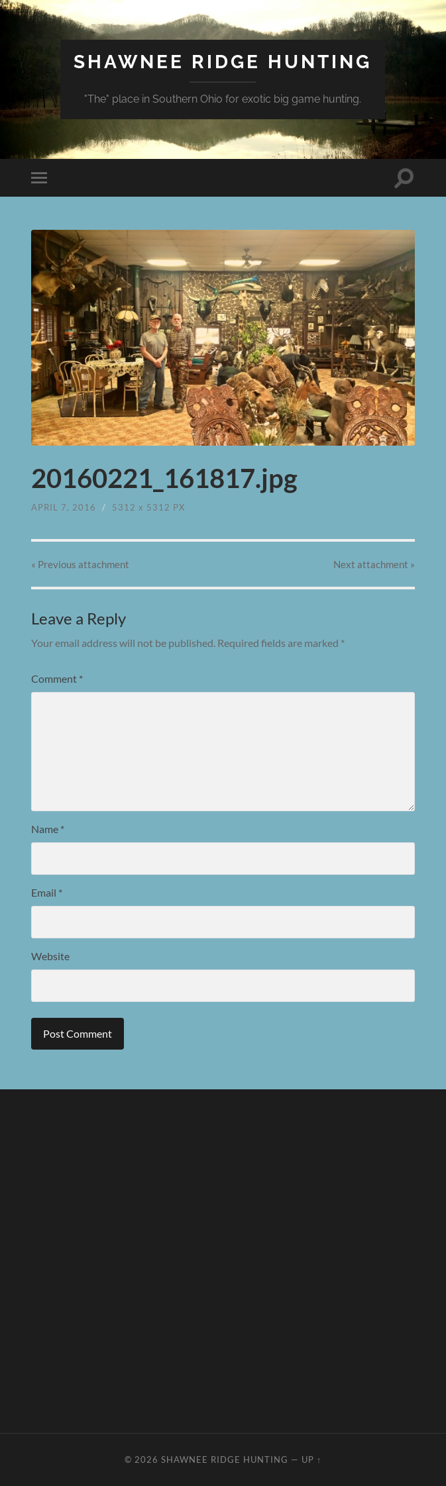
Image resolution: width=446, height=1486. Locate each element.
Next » (374, 564)
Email (46, 892)
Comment (57, 678)
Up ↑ (311, 1459)
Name (47, 828)
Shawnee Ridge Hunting (223, 62)
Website (50, 956)
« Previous (80, 564)
